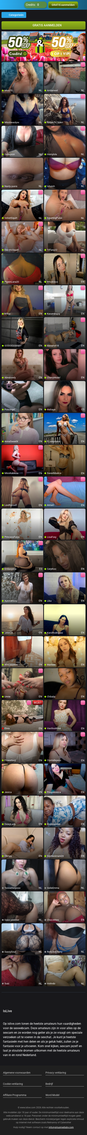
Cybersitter (65, 1122)
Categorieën (14, 15)
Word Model (52, 1095)
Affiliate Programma (14, 1095)
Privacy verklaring (55, 1072)
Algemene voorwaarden (16, 1072)
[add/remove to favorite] (4, 65)
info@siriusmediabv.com (61, 1127)
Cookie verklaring (13, 1083)
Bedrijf (49, 1083)
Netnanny (52, 1122)
